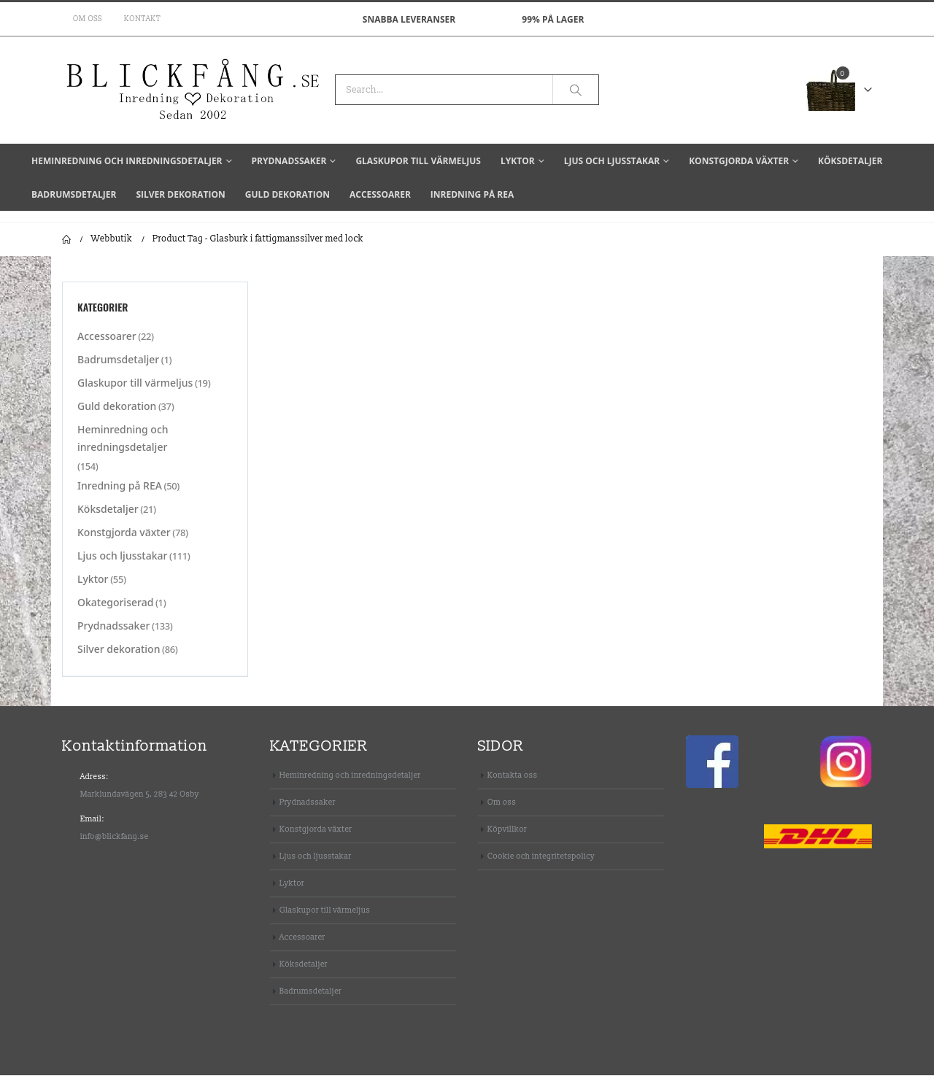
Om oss (87, 19)
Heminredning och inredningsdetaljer (127, 161)
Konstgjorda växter (739, 161)
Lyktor (518, 161)
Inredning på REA (472, 194)
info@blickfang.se (114, 837)
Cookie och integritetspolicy (541, 857)
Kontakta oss (512, 776)
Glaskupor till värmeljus (418, 161)
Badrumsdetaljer (73, 194)
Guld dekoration (287, 194)
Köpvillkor (507, 830)
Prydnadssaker (289, 161)
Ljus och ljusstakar (612, 161)
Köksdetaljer (850, 161)
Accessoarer (380, 194)
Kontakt (142, 19)
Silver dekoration (180, 194)
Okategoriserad (115, 604)
